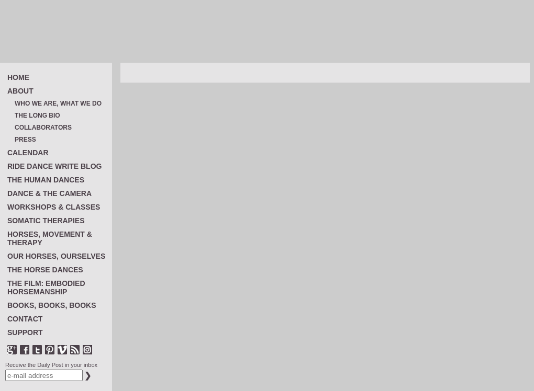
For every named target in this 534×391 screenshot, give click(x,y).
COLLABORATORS (43, 127)
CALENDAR (28, 152)
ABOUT (20, 91)
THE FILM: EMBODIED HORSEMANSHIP (46, 287)
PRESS (25, 139)
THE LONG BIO (37, 115)
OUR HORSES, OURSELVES (56, 256)
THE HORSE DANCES (45, 270)
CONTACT (24, 319)
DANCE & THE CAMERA (49, 193)
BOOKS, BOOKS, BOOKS (51, 305)
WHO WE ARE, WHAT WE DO (58, 103)
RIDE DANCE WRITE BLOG (54, 166)
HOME (18, 77)
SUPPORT (25, 332)
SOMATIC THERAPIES (46, 220)
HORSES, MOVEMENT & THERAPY (49, 238)
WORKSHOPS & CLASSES (53, 207)
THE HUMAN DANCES (45, 180)
